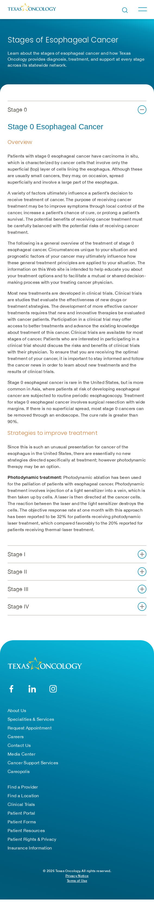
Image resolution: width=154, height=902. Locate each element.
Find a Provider (23, 786)
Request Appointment (30, 727)
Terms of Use (77, 881)
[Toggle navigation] (142, 9)
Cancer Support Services (33, 762)
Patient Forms (22, 821)
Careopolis (19, 771)
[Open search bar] (125, 10)
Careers (16, 736)
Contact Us (19, 745)
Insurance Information (30, 847)
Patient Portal (21, 813)
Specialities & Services (31, 719)
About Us (17, 710)
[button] (77, 109)
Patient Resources (26, 830)
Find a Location (23, 795)
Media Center (21, 754)
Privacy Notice (77, 876)
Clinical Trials (21, 804)
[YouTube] (53, 688)
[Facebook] (11, 688)
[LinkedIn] (32, 688)
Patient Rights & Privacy (32, 839)
